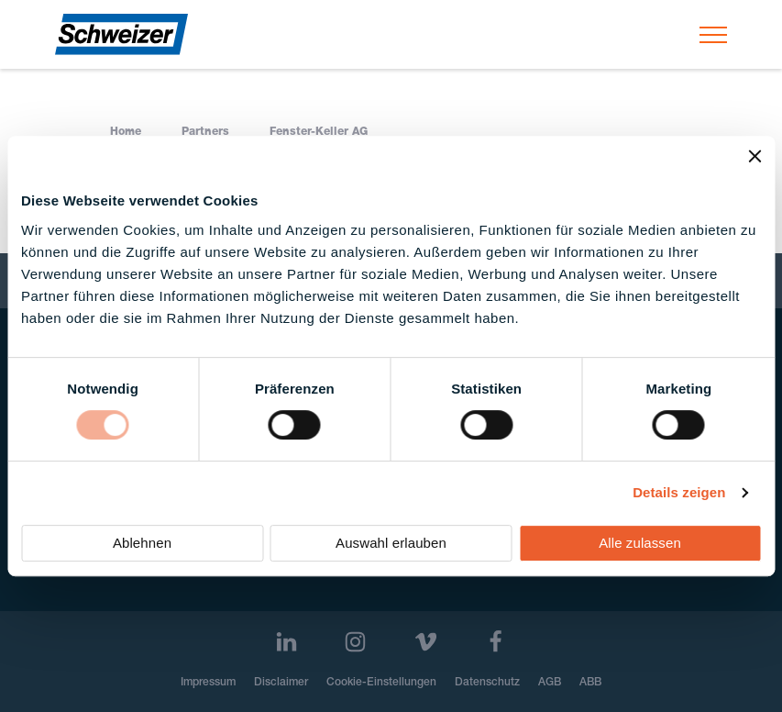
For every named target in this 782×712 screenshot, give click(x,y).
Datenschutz (487, 682)
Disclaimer (281, 682)
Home (125, 132)
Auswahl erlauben (391, 543)
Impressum (208, 682)
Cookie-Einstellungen (381, 682)
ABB (590, 682)
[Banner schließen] (754, 156)
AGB (549, 682)
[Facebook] (495, 641)
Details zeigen (679, 492)
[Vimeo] (426, 641)
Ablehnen (142, 543)
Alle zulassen (640, 543)
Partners (205, 132)
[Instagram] (355, 641)
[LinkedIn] (286, 641)
